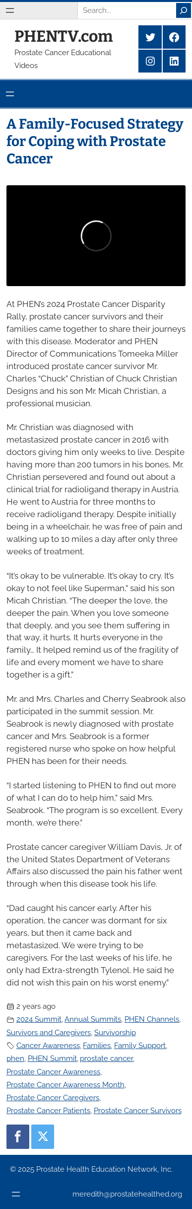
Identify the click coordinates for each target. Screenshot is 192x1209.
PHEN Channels (152, 1019)
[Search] (183, 10)
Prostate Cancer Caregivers (52, 1097)
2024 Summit (39, 1019)
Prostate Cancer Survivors (138, 1110)
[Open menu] (10, 10)
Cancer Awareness (48, 1045)
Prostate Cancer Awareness (53, 1071)
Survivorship (115, 1032)
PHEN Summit (52, 1058)
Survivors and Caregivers (48, 1032)
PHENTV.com (63, 36)
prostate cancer (106, 1058)
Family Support (140, 1045)
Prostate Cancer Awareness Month (65, 1084)
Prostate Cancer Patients (48, 1110)
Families (97, 1045)
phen (15, 1058)
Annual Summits (92, 1019)
